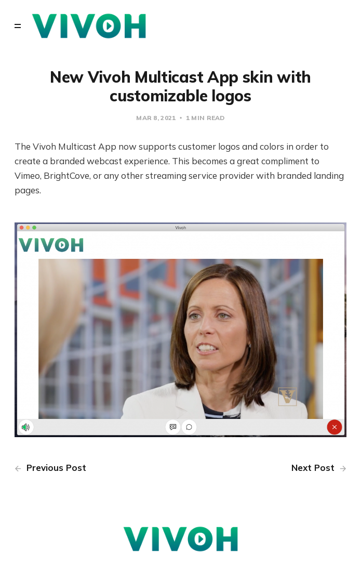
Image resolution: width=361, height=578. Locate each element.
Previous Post (50, 467)
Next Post (318, 467)
